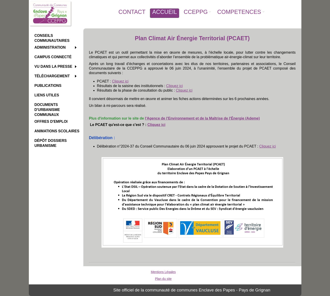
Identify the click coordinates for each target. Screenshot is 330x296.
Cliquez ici (120, 81)
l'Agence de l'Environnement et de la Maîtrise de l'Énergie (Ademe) (202, 118)
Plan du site (163, 279)
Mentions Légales (163, 272)
